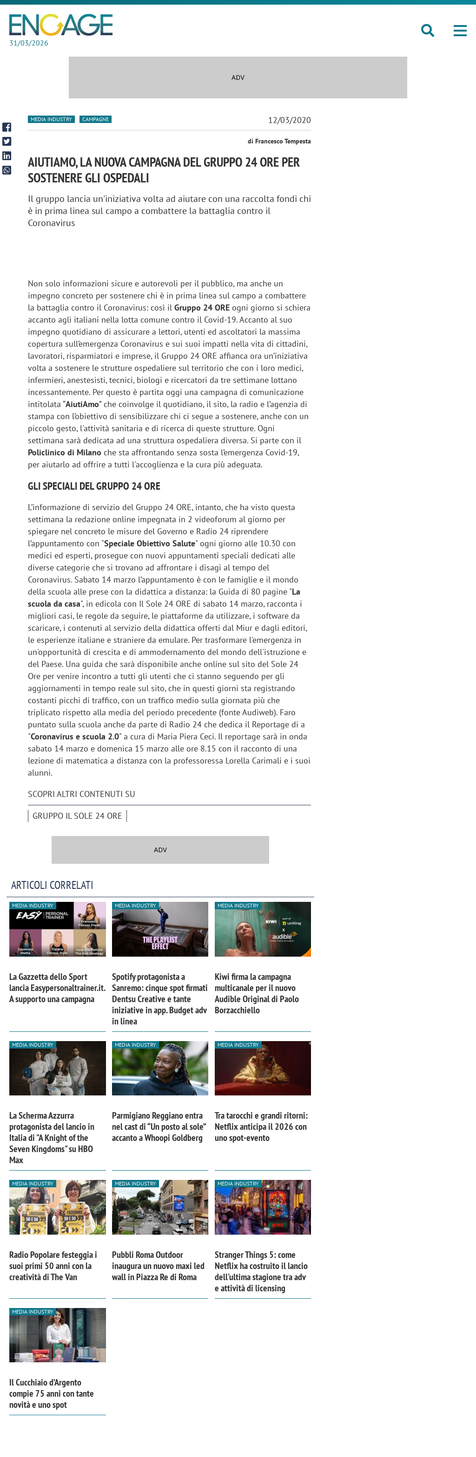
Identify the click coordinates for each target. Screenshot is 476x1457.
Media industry (51, 119)
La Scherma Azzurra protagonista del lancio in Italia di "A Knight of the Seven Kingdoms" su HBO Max (51, 1138)
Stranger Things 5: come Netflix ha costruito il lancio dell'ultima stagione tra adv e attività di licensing (261, 1271)
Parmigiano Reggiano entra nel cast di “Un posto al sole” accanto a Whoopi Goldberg (158, 1126)
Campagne (95, 119)
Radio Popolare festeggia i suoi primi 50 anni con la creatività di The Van (53, 1265)
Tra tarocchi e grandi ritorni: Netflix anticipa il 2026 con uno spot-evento (261, 1126)
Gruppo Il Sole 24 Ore (77, 815)
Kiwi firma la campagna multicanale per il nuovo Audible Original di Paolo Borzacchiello (257, 993)
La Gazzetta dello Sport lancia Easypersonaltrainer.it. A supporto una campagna (57, 987)
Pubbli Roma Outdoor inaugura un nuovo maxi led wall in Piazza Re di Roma (158, 1265)
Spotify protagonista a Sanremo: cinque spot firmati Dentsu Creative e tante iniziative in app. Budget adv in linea (160, 999)
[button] (460, 30)
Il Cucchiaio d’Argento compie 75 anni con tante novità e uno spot (51, 1393)
